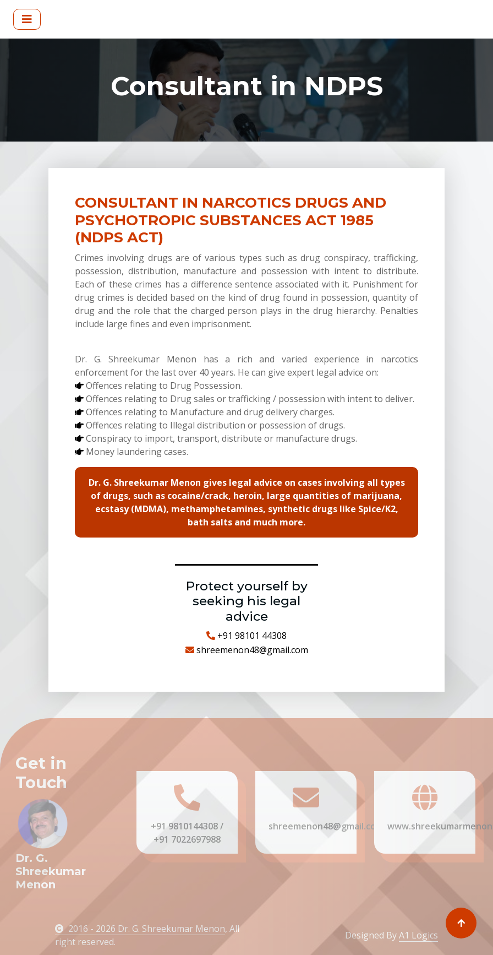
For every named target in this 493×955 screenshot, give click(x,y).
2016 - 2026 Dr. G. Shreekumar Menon (140, 929)
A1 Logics (418, 935)
